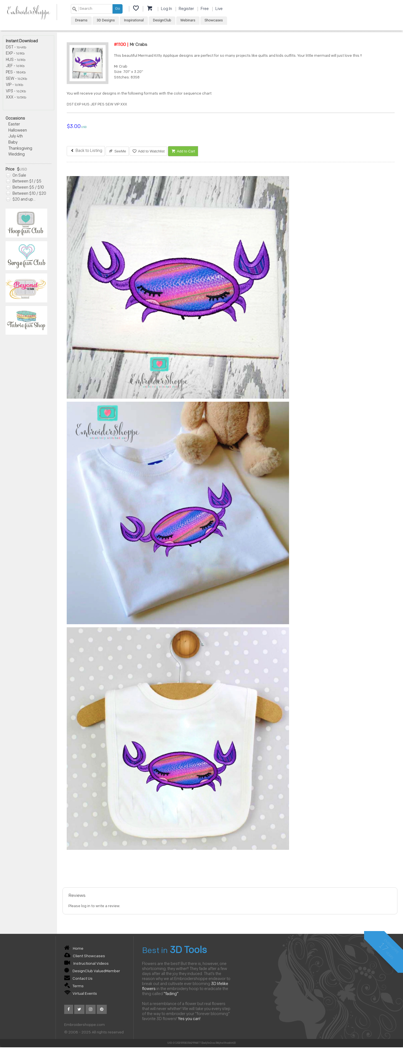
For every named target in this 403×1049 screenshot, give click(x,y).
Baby (13, 142)
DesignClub (162, 20)
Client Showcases (84, 956)
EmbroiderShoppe (28, 12)
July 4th (15, 136)
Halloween (17, 131)
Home (73, 949)
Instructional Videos (86, 964)
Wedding (16, 154)
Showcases (214, 20)
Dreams (81, 20)
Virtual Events (80, 994)
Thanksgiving (20, 149)
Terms (74, 986)
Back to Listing (85, 151)
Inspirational (134, 20)
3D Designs (106, 20)
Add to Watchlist (148, 151)
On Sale (16, 176)
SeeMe (117, 151)
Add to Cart (183, 151)
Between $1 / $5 (23, 181)
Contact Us (78, 979)
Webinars (187, 20)
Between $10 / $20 (26, 194)
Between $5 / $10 (25, 188)
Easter (14, 124)
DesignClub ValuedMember (92, 971)
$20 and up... (21, 200)
